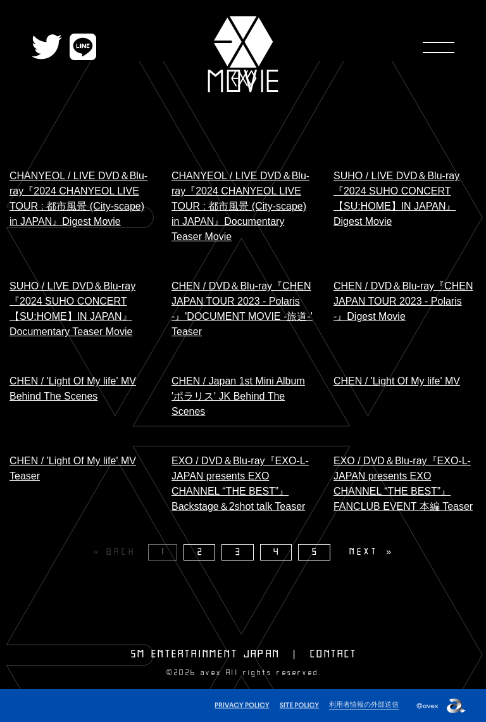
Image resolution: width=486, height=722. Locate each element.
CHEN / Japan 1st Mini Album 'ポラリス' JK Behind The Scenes (238, 396)
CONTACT (333, 654)
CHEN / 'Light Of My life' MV (396, 381)
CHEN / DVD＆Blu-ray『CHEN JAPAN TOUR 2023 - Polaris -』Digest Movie (403, 301)
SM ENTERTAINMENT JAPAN (205, 654)
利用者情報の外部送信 (364, 704)
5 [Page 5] (316, 552)
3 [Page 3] (239, 552)
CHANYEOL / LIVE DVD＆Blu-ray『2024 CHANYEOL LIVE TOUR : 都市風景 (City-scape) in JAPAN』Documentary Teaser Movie (240, 206)
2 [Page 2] (201, 552)
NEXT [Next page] (363, 552)
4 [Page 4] (277, 552)
